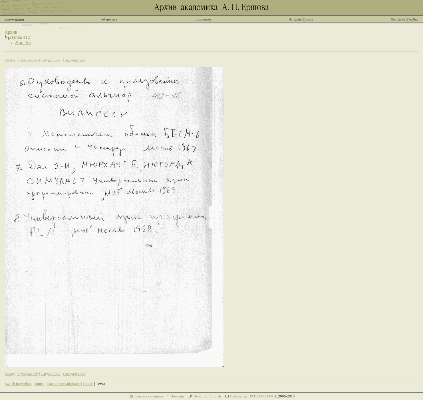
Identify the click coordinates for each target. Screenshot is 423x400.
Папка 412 (20, 37)
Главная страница (148, 396)
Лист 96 (23, 42)
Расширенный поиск (63, 383)
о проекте (203, 19)
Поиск (39, 383)
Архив (11, 32)
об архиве (109, 19)
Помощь (177, 396)
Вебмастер (238, 396)
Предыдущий (74, 60)
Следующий (50, 60)
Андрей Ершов (301, 19)
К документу (27, 60)
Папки (88, 383)
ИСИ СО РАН (265, 396)
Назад (10, 60)
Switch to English (404, 19)
